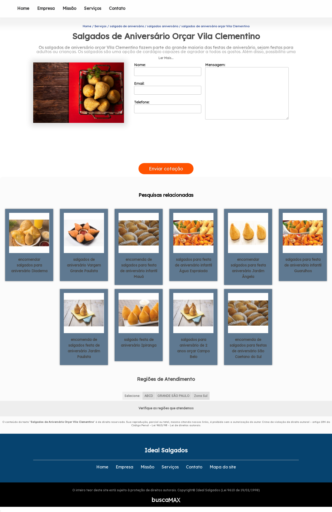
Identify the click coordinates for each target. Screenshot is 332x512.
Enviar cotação (166, 169)
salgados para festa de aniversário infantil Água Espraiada (193, 265)
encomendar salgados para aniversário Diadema (29, 265)
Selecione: (132, 396)
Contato (117, 8)
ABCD (148, 396)
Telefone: (167, 106)
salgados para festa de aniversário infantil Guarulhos (302, 265)
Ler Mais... (166, 58)
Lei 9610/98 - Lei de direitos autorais (176, 425)
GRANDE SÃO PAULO (173, 396)
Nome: (167, 69)
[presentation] (166, 157)
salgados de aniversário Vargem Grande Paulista (84, 265)
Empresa (46, 8)
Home (23, 8)
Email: (167, 88)
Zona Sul (201, 396)
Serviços (92, 8)
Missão (69, 8)
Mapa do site (223, 466)
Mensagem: (247, 91)
